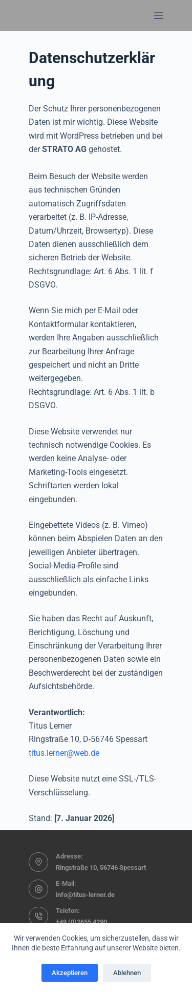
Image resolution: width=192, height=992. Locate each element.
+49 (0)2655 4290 (81, 922)
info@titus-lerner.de (85, 895)
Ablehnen (127, 973)
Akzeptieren (70, 973)
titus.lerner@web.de (64, 753)
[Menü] (158, 15)
